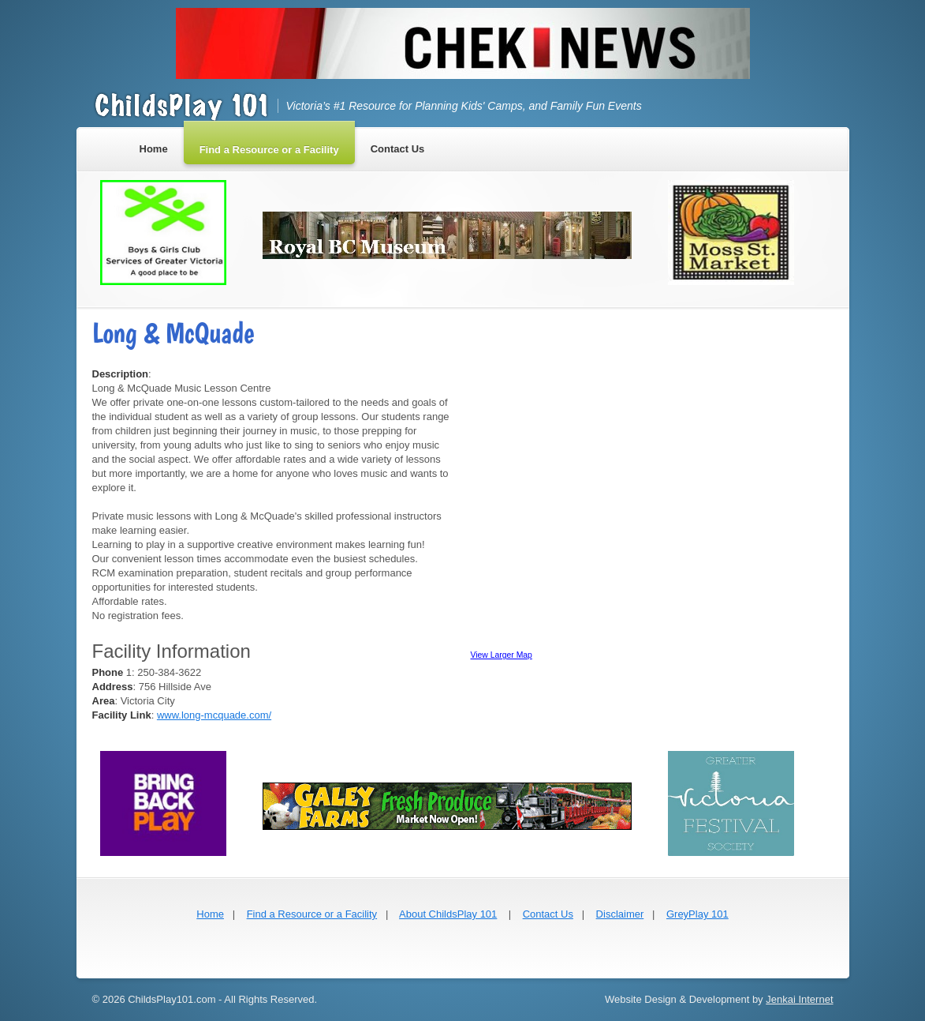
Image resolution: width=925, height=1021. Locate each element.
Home (210, 914)
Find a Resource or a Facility (312, 914)
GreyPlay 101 (697, 914)
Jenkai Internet (799, 999)
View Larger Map (501, 655)
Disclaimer (620, 914)
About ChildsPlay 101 (448, 914)
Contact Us (548, 914)
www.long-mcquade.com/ (214, 715)
